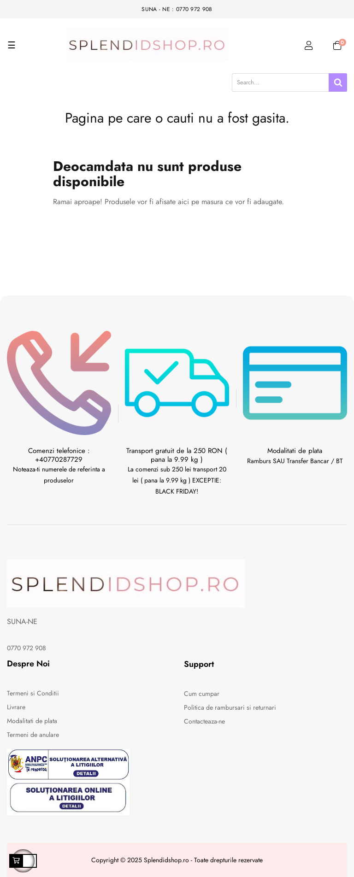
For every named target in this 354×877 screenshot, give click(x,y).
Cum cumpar (201, 693)
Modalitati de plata (32, 720)
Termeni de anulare (33, 734)
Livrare (16, 707)
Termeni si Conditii (33, 693)
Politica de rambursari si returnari (230, 707)
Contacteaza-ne (204, 721)
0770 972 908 (26, 648)
